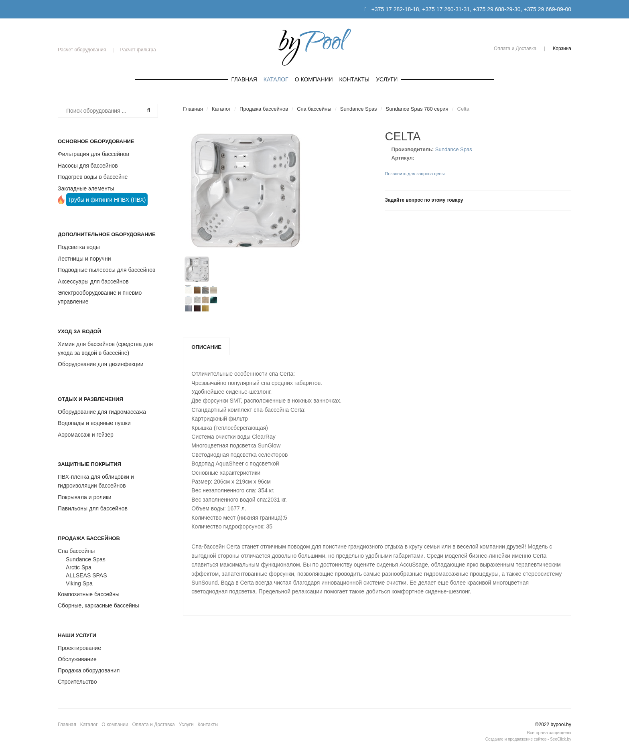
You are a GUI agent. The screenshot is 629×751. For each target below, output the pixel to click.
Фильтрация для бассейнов (93, 154)
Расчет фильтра (138, 50)
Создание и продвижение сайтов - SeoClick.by (528, 739)
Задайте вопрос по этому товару (424, 200)
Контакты (354, 79)
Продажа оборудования (89, 670)
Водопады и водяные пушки (94, 423)
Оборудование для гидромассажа (102, 412)
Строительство (77, 681)
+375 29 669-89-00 (547, 9)
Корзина (562, 48)
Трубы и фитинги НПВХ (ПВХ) (107, 199)
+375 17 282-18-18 (395, 9)
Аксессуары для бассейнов (93, 281)
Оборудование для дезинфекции (101, 364)
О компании (314, 79)
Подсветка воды (79, 247)
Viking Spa (79, 583)
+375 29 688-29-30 (497, 9)
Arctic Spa (78, 567)
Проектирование (79, 648)
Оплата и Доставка (515, 48)
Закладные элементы (86, 188)
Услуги (387, 79)
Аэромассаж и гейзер (86, 434)
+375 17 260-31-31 (446, 9)
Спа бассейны (76, 551)
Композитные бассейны (89, 594)
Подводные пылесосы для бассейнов (106, 270)
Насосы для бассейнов (88, 165)
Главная (244, 79)
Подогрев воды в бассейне (93, 177)
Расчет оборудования (82, 50)
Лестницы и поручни (84, 258)
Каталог (276, 79)
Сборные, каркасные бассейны (98, 605)
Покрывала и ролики (85, 497)
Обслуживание (77, 659)
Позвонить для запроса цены (415, 173)
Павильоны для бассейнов (93, 508)
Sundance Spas (86, 559)
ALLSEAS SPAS (86, 575)
